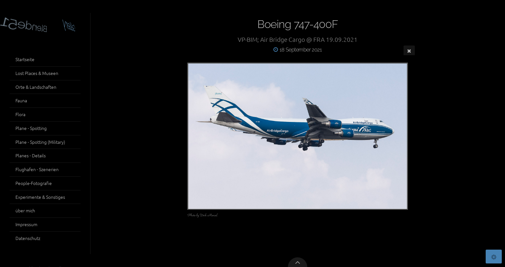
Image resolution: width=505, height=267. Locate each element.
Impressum (26, 224)
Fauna (21, 100)
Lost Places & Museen (36, 73)
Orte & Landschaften (35, 87)
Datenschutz (27, 238)
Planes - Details (30, 155)
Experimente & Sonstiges (40, 197)
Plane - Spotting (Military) (40, 142)
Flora (20, 114)
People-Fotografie (33, 183)
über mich (25, 210)
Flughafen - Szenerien (37, 169)
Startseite (24, 59)
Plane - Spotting (31, 128)
